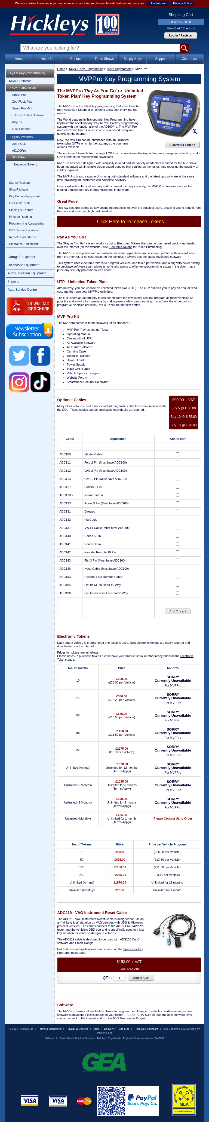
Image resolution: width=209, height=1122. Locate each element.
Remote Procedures (22, 237)
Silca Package (18, 189)
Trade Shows (104, 59)
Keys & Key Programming (26, 73)
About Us (47, 59)
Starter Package (19, 182)
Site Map (124, 1028)
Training (13, 281)
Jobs (96, 1028)
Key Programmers (119, 68)
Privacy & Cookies (77, 1028)
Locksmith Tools (19, 203)
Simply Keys (133, 59)
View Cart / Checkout (181, 28)
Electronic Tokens (182, 144)
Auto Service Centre (22, 290)
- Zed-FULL (18, 143)
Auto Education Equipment (27, 273)
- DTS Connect (20, 128)
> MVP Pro (17, 157)
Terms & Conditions (50, 1028)
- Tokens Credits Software (27, 115)
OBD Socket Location (23, 230)
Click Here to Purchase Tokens (130, 221)
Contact (75, 59)
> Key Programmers (22, 87)
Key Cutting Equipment (24, 196)
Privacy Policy (182, 3)
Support (161, 59)
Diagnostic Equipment (23, 265)
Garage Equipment (21, 257)
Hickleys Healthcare (146, 1028)
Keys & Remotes (20, 80)
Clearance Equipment (23, 244)
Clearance (189, 59)
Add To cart (178, 611)
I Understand (158, 3)
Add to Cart (141, 977)
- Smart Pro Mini (21, 108)
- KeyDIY (16, 122)
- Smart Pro (18, 94)
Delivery (109, 1028)
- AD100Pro (18, 150)
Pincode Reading (20, 216)
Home (19, 59)
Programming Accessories (26, 223)
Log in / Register (180, 35)
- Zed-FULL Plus (21, 101)
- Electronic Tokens (24, 164)
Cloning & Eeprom (21, 209)
